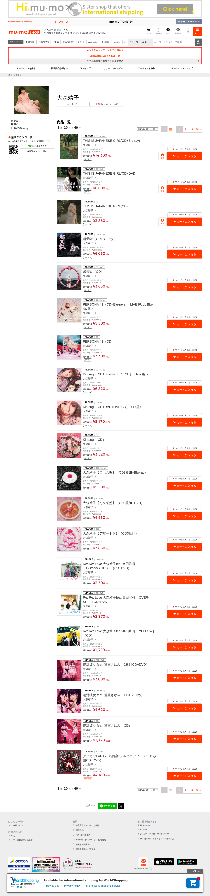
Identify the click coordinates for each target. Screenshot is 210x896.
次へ (198, 129)
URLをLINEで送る (37, 146)
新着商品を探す (58, 68)
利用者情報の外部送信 (85, 849)
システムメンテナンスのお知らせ (105, 50)
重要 (162, 158)
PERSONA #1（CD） (99, 341)
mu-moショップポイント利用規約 (91, 840)
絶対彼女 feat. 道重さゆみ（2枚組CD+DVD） (116, 664)
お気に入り (74, 104)
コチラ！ (65, 32)
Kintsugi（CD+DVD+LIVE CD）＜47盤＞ (113, 407)
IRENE (56, 42)
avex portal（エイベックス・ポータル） (158, 839)
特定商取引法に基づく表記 (87, 825)
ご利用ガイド (17, 825)
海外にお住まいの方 (108, 104)
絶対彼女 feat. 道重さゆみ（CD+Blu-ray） (113, 695)
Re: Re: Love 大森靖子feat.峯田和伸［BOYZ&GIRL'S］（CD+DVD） (109, 566)
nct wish (116, 42)
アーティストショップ (182, 68)
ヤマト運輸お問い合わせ (22, 840)
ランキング (85, 68)
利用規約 (80, 830)
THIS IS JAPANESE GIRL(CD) (105, 206)
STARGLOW (68, 42)
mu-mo (143, 829)
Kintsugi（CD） (94, 439)
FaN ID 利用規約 (83, 835)
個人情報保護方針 (83, 844)
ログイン (93, 32)
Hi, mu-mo (145, 825)
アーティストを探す (26, 68)
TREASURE (44, 42)
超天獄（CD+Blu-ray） (99, 239)
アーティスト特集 (146, 68)
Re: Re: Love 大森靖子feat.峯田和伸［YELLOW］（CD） (119, 633)
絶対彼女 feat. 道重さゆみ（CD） (107, 725)
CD (14, 123)
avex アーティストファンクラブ (154, 834)
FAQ (13, 836)
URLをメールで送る (37, 151)
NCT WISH (30, 42)
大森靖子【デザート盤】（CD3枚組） (111, 533)
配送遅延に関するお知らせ (105, 55)
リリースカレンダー (113, 68)
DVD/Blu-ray (20, 128)
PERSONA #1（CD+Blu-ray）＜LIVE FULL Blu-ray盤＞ (118, 306)
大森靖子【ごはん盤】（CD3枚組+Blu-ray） (115, 472)
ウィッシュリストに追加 (184, 149)
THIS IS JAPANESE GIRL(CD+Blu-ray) (111, 140)
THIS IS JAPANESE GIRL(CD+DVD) (109, 173)
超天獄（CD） (93, 271)
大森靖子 (88, 145)
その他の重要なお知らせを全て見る (105, 61)
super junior (92, 42)
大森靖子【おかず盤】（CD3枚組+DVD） (113, 503)
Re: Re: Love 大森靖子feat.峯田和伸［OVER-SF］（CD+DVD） (116, 600)
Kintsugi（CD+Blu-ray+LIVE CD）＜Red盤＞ (116, 374)
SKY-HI (81, 42)
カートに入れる (186, 156)
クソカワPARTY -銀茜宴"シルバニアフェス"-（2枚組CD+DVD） (120, 758)
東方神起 (105, 42)
